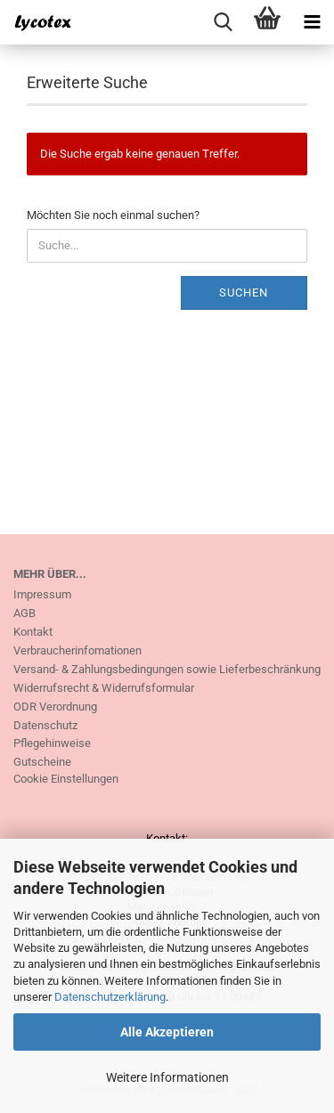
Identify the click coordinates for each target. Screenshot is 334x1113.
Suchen (243, 292)
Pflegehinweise (52, 743)
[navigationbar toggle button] (311, 22)
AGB (24, 613)
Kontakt (33, 631)
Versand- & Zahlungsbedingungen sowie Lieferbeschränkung (167, 669)
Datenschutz (45, 725)
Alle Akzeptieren (167, 1032)
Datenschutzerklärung (110, 996)
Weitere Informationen (167, 1077)
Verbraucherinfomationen (77, 650)
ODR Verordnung (55, 706)
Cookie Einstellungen (65, 778)
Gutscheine (42, 761)
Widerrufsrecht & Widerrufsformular (103, 688)
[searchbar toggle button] (222, 22)
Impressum (42, 594)
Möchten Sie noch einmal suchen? (113, 215)
